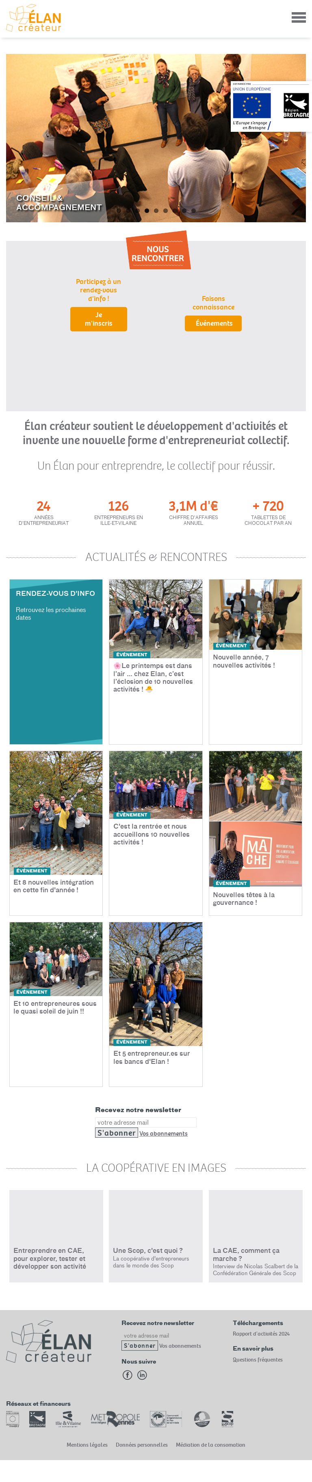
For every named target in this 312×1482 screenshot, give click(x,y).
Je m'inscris (99, 319)
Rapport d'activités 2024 (261, 1333)
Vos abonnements (163, 1134)
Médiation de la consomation (210, 1444)
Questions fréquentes (258, 1359)
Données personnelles (142, 1444)
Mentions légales (87, 1444)
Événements (214, 323)
